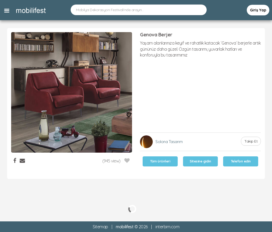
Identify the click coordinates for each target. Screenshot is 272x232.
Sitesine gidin (200, 161)
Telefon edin (241, 161)
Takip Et (250, 141)
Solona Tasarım (168, 141)
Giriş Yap (258, 10)
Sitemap (100, 226)
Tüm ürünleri (160, 161)
